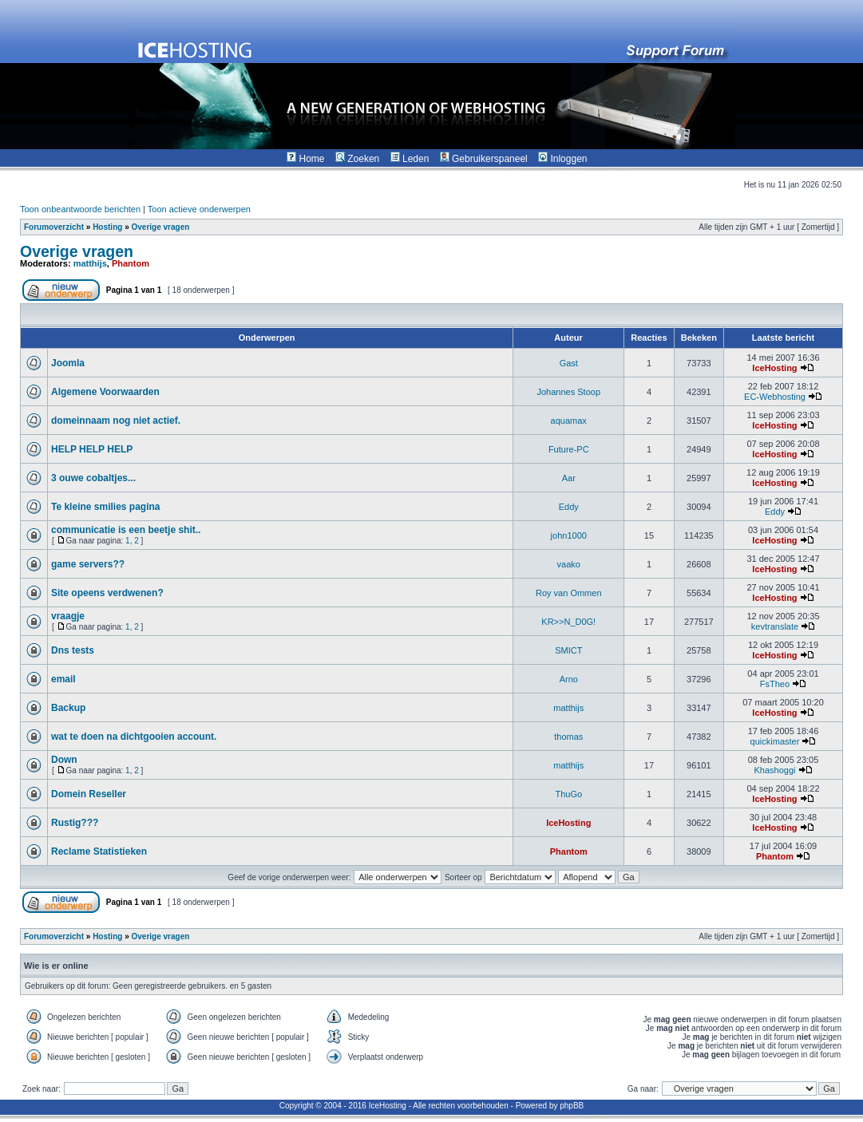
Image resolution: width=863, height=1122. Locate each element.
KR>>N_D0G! (568, 621)
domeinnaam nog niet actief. (115, 420)
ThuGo (568, 794)
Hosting (107, 227)
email (63, 679)
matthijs (90, 263)
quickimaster (775, 741)
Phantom (130, 263)
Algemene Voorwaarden (105, 391)
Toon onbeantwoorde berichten (80, 209)
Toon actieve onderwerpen (199, 209)
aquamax (569, 420)
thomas (568, 736)
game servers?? (88, 564)
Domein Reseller (88, 794)
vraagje (68, 616)
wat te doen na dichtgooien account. (133, 736)
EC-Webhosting (775, 396)
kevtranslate (774, 626)
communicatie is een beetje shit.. (125, 529)
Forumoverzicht (54, 227)
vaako (568, 564)
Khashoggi (774, 770)
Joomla (68, 363)
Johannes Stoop (568, 392)
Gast (569, 363)
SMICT (568, 650)
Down (64, 759)
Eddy (569, 507)
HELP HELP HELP (92, 449)
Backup (68, 707)
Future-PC (568, 449)
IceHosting (774, 368)
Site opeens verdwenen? (107, 593)
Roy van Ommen (569, 593)
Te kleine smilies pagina (105, 506)
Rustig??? (74, 822)
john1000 (569, 535)
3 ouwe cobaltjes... (93, 478)
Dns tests (72, 650)
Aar (569, 478)
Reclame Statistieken (99, 851)
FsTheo (775, 684)
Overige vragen (160, 227)
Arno (569, 679)
